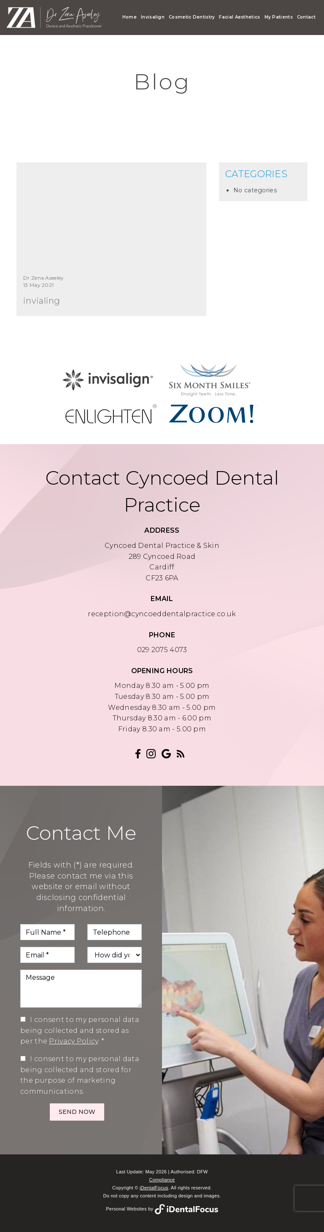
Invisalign (153, 17)
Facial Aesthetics (239, 17)
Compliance (162, 1179)
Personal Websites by (162, 1208)
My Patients (279, 17)
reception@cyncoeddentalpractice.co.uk (162, 614)
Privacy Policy (73, 1041)
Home (129, 17)
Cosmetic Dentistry (192, 17)
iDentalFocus (154, 1187)
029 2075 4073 (162, 650)
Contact (306, 17)
